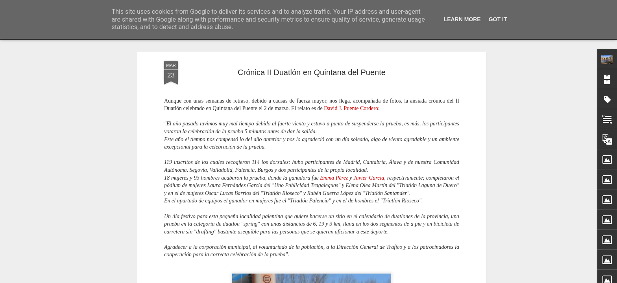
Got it (498, 19)
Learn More (462, 19)
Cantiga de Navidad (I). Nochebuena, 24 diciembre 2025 (356, 265)
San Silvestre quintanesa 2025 (423, 263)
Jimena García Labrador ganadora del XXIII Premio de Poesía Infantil (470, 277)
